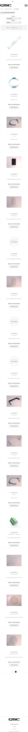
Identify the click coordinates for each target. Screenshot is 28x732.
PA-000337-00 (14, 652)
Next (16, 672)
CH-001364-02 (14, 373)
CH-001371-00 (14, 492)
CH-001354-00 (14, 134)
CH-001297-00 (14, 54)
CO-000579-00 (14, 532)
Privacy (14, 729)
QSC (2, 9)
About (14, 726)
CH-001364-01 (14, 333)
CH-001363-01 (14, 253)
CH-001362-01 (14, 174)
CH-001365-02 (14, 453)
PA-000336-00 (14, 612)
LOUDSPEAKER (8, 9)
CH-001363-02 (14, 293)
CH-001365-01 (14, 413)
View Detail (14, 67)
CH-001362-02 (14, 213)
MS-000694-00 (14, 572)
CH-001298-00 (14, 94)
